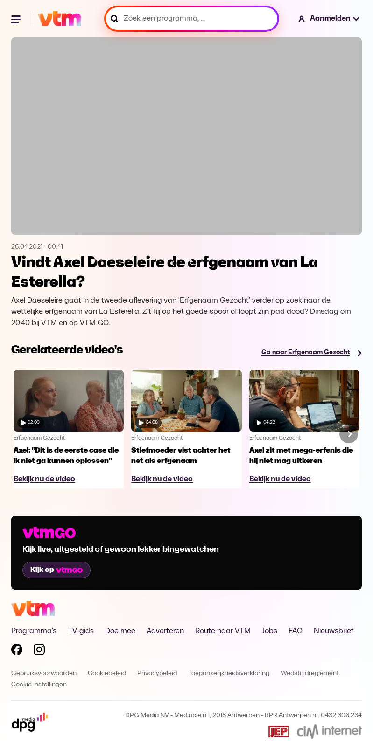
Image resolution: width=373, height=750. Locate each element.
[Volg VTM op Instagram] (39, 651)
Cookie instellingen (39, 684)
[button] (329, 18)
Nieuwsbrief (333, 631)
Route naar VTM (223, 631)
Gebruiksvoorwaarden (44, 673)
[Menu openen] (16, 18)
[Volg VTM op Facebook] (16, 651)
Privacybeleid (157, 673)
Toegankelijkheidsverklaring (228, 673)
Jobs (269, 631)
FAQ (296, 631)
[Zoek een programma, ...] (191, 18)
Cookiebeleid (107, 673)
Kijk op (56, 570)
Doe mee (120, 631)
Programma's (33, 631)
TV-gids (81, 631)
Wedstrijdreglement (310, 673)
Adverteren (165, 631)
